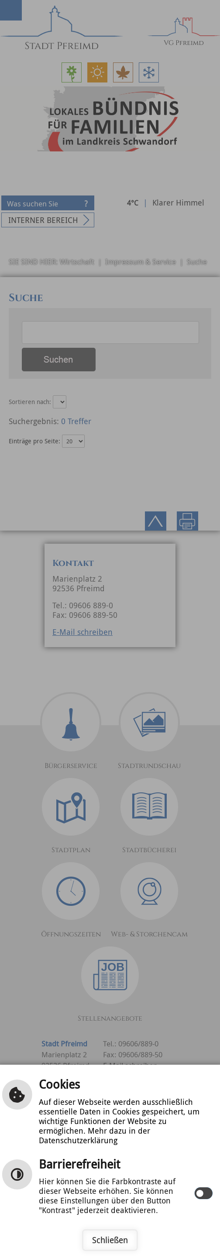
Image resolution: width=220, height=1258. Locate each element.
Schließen (110, 1240)
